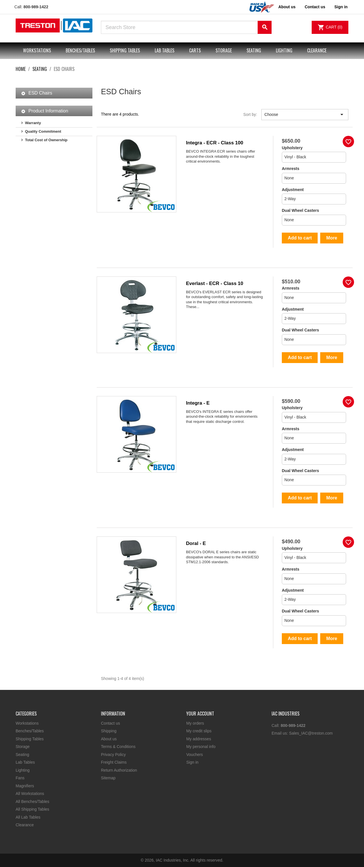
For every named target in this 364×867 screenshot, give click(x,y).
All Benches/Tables (32, 801)
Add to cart (300, 237)
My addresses (198, 739)
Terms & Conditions (118, 746)
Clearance (316, 50)
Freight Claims (114, 762)
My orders (195, 723)
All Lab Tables (28, 817)
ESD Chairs (40, 93)
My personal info (201, 746)
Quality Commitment (43, 131)
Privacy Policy (113, 754)
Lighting (284, 50)
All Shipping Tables (32, 809)
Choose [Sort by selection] (304, 114)
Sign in (192, 762)
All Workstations (30, 793)
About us (287, 7)
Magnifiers (25, 786)
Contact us (315, 7)
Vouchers (194, 754)
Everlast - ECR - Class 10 (214, 283)
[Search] (186, 27)
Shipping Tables (125, 50)
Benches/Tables (80, 50)
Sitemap (108, 778)
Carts (195, 50)
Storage (224, 50)
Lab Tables (164, 50)
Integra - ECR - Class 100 (214, 142)
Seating (254, 50)
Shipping (109, 731)
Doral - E (196, 543)
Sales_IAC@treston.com (311, 733)
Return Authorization (119, 770)
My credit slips (199, 731)
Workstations (37, 50)
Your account (200, 713)
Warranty (33, 123)
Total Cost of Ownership (46, 140)
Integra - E (198, 403)
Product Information (48, 110)
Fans (20, 778)
